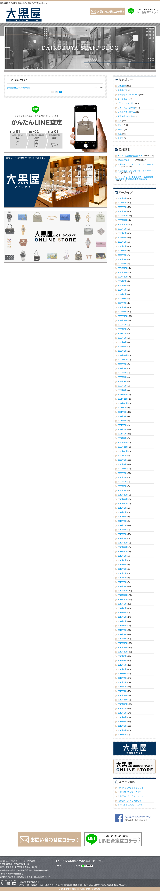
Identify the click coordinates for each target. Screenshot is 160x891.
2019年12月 (123, 495)
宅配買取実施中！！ (126, 160)
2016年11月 (123, 647)
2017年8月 (122, 608)
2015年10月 (123, 704)
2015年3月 (122, 735)
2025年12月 (123, 216)
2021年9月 (122, 408)
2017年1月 (122, 639)
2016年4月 (122, 678)
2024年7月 (122, 290)
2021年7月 (122, 416)
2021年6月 (122, 421)
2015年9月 (122, 708)
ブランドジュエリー (126, 103)
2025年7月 (122, 237)
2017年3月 (122, 630)
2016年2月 (122, 687)
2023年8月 (122, 329)
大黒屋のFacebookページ (138, 816)
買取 (120, 134)
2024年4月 (122, 303)
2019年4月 (122, 530)
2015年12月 (123, 695)
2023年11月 (123, 320)
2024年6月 (122, 294)
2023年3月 (122, 346)
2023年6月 (122, 333)
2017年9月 (122, 604)
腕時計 (120, 129)
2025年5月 (122, 246)
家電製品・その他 (125, 116)
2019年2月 (122, 538)
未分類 (120, 125)
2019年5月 (122, 525)
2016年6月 (122, 669)
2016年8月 (122, 660)
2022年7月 (122, 368)
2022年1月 (122, 390)
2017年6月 (122, 617)
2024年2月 (122, 307)
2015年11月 (123, 700)
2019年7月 (122, 517)
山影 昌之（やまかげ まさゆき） (131, 787)
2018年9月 (122, 556)
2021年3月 (122, 434)
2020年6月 (122, 469)
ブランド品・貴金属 (126, 108)
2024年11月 (123, 272)
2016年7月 (122, 665)
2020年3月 (122, 482)
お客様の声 (122, 90)
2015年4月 (122, 730)
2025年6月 (122, 242)
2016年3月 (122, 682)
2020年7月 (122, 464)
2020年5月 (122, 473)
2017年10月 (123, 599)
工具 (120, 121)
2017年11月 (123, 595)
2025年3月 (122, 255)
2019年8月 (122, 512)
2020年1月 (122, 490)
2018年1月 (122, 586)
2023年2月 (122, 351)
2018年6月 (122, 569)
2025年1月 (122, 264)
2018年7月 (122, 565)
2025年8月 (122, 233)
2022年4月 (122, 377)
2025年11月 (123, 220)
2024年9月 (122, 281)
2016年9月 (122, 656)
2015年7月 (122, 717)
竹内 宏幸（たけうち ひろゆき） (131, 796)
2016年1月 (122, 691)
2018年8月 (122, 560)
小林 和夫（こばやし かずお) (130, 792)
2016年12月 (123, 643)
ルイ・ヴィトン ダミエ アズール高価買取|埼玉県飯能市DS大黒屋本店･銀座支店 (134, 178)
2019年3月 (122, 534)
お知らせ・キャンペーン (128, 94)
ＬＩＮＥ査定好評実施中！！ (130, 156)
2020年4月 (122, 477)
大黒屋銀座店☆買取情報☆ (18, 88)
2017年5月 (122, 621)
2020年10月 (123, 451)
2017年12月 (123, 591)
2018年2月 (122, 582)
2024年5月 (122, 299)
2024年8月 (122, 285)
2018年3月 (122, 578)
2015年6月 (122, 722)
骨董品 (120, 138)
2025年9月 (122, 229)
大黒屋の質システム (126, 112)
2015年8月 (122, 713)
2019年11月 (123, 499)
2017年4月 (122, 626)
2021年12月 (123, 394)
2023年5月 (122, 338)
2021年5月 (122, 425)
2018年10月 (123, 551)
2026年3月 (122, 203)
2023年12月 (123, 316)
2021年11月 (123, 399)
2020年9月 (122, 456)
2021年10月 (123, 403)
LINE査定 (122, 86)
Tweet (58, 865)
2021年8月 (122, 412)
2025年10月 (123, 224)
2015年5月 (122, 726)
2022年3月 (122, 381)
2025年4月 (122, 251)
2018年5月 (122, 573)
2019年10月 (123, 503)
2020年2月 (122, 486)
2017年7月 (122, 612)
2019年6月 (122, 521)
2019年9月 (122, 508)
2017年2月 (122, 634)
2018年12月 (123, 543)
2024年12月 (123, 268)
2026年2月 (122, 207)
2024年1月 (122, 312)
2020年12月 (123, 442)
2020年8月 (122, 460)
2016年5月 (122, 674)
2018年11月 (123, 547)
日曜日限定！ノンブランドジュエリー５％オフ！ (134, 165)
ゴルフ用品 (122, 99)
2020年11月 (123, 447)
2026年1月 (122, 211)
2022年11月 (123, 355)
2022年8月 (122, 364)
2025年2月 (122, 259)
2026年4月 (122, 198)
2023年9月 (122, 325)
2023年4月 (122, 342)
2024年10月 (123, 277)
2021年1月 (122, 438)
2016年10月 (123, 652)
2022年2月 (122, 386)
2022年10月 (123, 360)
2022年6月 (122, 373)
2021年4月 (122, 429)
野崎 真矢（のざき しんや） (130, 805)
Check (77, 865)
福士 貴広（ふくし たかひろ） (130, 801)
